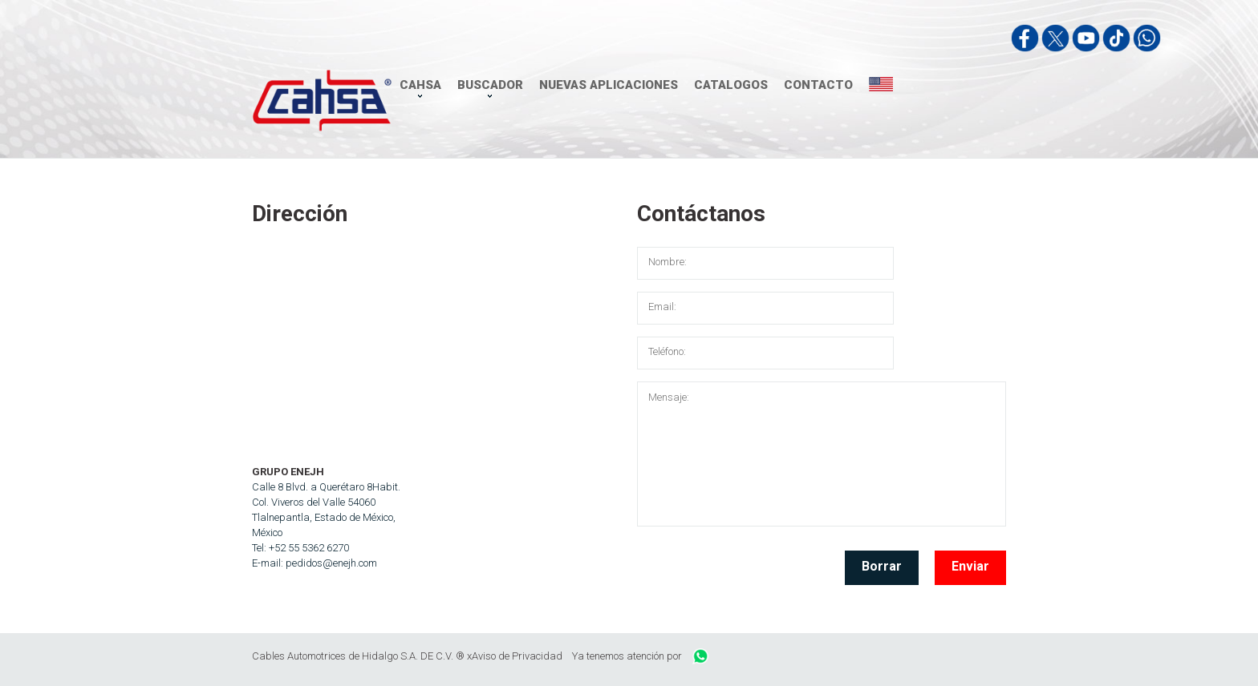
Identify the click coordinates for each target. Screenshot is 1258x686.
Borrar (882, 566)
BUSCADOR (490, 85)
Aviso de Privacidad (517, 656)
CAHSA (420, 85)
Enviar (970, 566)
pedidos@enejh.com (331, 563)
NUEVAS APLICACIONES (608, 85)
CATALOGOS (731, 85)
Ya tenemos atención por (640, 656)
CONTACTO (818, 85)
